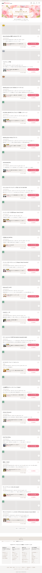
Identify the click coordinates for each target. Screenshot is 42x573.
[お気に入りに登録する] (38, 36)
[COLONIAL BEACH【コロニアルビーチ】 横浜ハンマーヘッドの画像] (21, 106)
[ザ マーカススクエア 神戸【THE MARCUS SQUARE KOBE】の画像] (21, 331)
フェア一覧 (33, 43)
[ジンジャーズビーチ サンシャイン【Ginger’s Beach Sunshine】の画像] (21, 256)
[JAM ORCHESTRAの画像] (21, 156)
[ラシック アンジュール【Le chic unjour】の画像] (21, 480)
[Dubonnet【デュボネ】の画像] (21, 281)
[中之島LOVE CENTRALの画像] (21, 231)
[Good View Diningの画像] (21, 430)
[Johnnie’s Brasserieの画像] (21, 406)
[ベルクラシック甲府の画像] (21, 55)
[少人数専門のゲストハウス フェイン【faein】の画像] (21, 381)
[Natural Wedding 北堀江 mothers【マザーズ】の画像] (21, 30)
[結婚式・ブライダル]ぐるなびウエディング (7, 541)
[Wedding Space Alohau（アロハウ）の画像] (21, 131)
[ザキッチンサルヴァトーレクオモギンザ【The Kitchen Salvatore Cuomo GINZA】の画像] (21, 505)
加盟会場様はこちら (29, 567)
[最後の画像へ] (39, 30)
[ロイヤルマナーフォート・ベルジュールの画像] (21, 356)
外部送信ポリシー (24, 567)
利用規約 (11, 567)
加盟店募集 (33, 567)
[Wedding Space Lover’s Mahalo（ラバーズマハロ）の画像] (21, 81)
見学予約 (33, 46)
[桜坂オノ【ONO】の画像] (21, 455)
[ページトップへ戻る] (21, 538)
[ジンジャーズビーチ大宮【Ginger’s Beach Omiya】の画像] (21, 206)
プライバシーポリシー (18, 567)
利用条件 (14, 567)
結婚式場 (14, 541)
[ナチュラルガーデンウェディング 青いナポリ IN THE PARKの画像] (21, 181)
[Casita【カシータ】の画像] (21, 306)
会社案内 (8, 567)
